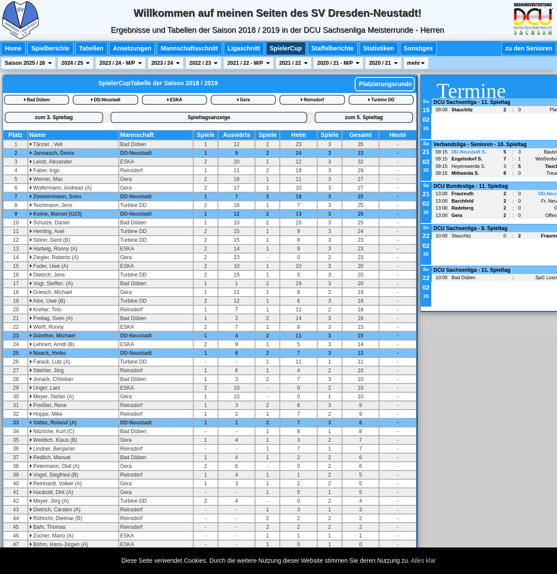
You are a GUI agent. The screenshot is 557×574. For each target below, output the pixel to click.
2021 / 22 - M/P (248, 63)
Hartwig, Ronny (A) (53, 249)
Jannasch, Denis (51, 153)
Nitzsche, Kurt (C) (51, 431)
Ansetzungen (132, 48)
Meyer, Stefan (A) (51, 397)
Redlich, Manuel (49, 457)
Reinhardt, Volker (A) (55, 484)
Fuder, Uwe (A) (48, 266)
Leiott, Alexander (50, 162)
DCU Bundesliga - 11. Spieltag (470, 186)
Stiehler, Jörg (46, 370)
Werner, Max (46, 179)
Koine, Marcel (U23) (55, 214)
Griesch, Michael (50, 292)
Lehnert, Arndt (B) (51, 344)
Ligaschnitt (244, 48)
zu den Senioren (528, 48)
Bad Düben (36, 99)
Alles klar (423, 560)
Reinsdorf (312, 99)
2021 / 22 (293, 63)
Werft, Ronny (46, 327)
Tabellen (91, 48)
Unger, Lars (44, 388)
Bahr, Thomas (47, 527)
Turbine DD (381, 99)
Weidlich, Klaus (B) (53, 440)
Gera (243, 99)
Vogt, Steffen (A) (51, 283)
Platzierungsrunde (384, 83)
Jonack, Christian (51, 379)
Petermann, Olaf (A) (54, 466)
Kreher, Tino (45, 310)
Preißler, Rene (48, 405)
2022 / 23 (203, 63)
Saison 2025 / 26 (28, 63)
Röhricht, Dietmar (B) (55, 518)
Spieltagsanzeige (209, 117)
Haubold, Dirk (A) (51, 492)
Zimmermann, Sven (55, 197)
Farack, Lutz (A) (49, 362)
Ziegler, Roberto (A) (54, 257)
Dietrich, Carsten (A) (55, 510)
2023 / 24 (165, 63)
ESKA (174, 99)
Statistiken (378, 48)
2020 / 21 (383, 63)
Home (13, 48)
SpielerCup (286, 48)
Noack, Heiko (47, 353)
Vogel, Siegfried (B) (53, 475)
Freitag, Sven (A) (51, 318)
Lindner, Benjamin (52, 449)
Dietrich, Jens (47, 275)
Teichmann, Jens (50, 205)
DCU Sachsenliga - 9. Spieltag (470, 228)
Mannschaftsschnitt (189, 48)
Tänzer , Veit (45, 144)
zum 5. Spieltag (364, 117)
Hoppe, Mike (46, 414)
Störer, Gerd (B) (49, 240)
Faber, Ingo (44, 170)
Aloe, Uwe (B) (47, 301)
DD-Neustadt (105, 99)
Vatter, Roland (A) (53, 423)
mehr (416, 63)
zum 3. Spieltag (54, 117)
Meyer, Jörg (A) (49, 501)
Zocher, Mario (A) (51, 536)
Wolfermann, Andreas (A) (60, 188)
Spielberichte (50, 48)
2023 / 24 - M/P (120, 63)
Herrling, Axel (46, 231)
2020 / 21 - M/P (338, 63)
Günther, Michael (52, 336)
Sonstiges (418, 48)
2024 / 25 (75, 63)
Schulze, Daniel (49, 223)
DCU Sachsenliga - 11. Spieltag (471, 102)
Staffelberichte (333, 48)
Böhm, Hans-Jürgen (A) (58, 544)
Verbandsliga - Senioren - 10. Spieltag (480, 144)
